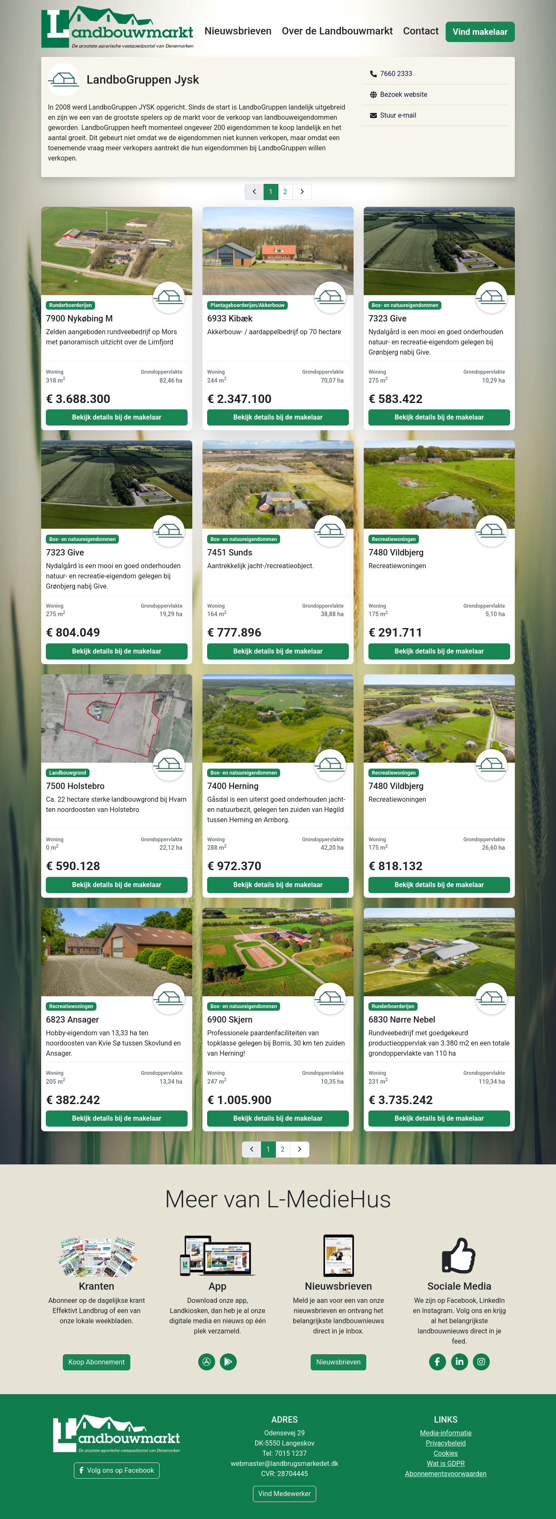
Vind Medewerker (284, 1494)
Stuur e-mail (398, 115)
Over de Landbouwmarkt (337, 31)
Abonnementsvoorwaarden (445, 1474)
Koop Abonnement (96, 1362)
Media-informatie (446, 1433)
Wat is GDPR (446, 1464)
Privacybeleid (446, 1443)
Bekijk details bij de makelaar (116, 417)
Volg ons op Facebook (116, 1470)
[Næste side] (302, 192)
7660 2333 (396, 74)
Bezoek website (403, 94)
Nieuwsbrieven (238, 31)
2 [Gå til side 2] (285, 192)
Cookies (446, 1453)
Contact (421, 31)
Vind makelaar (480, 32)
